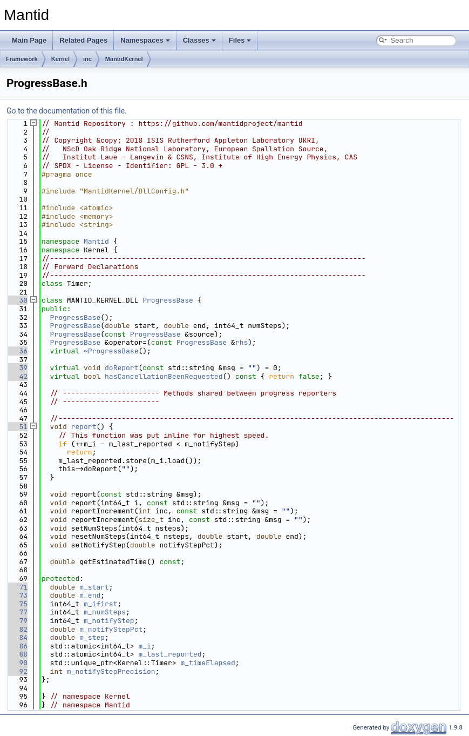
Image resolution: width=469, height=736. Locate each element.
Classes (199, 40)
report (84, 426)
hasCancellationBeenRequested (163, 376)
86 (17, 646)
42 (17, 376)
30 (17, 300)
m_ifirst (100, 603)
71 (17, 587)
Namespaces (145, 40)
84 (17, 637)
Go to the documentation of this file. (66, 110)
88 (17, 654)
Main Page (29, 40)
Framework (22, 59)
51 (17, 426)
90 (17, 662)
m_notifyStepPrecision (111, 671)
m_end (89, 595)
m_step (92, 637)
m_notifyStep (109, 620)
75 (17, 603)
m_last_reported (169, 654)
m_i (144, 646)
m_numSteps (105, 612)
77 (17, 612)
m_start (94, 587)
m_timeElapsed (207, 662)
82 (17, 629)
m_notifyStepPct (110, 629)
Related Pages (83, 40)
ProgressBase (167, 300)
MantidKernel (124, 59)
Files (240, 40)
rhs (241, 342)
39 (17, 367)
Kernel (60, 59)
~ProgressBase (111, 351)
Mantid (96, 241)
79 (17, 620)
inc (87, 59)
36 (17, 351)
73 (17, 595)
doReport (121, 367)
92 (17, 671)
